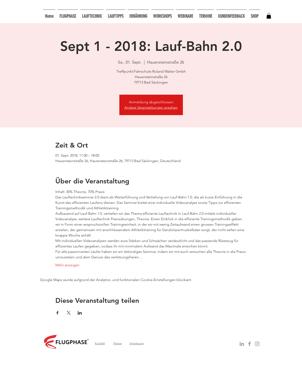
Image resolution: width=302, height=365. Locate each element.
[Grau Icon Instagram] (257, 344)
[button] (162, 14)
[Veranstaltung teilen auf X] (68, 313)
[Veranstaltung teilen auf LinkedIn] (80, 313)
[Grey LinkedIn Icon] (242, 344)
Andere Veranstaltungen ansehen (151, 107)
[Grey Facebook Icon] (249, 344)
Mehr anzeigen (67, 265)
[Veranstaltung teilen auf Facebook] (57, 313)
